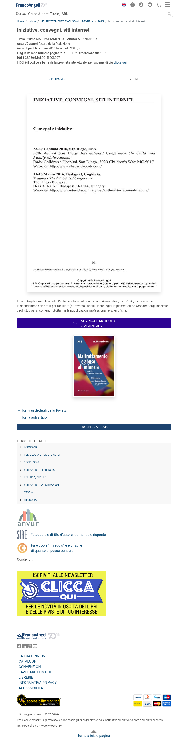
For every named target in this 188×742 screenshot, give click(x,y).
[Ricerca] (169, 14)
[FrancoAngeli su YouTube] (35, 647)
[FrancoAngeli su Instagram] (29, 647)
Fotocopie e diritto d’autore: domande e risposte (68, 535)
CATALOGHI (28, 661)
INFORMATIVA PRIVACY (38, 683)
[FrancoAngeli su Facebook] (19, 647)
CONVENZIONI (30, 667)
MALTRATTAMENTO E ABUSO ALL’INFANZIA (66, 21)
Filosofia (30, 500)
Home (20, 21)
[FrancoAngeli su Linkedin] (24, 647)
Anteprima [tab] (57, 78)
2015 (101, 21)
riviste (32, 21)
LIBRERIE (26, 677)
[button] (123, 5)
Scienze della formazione (42, 484)
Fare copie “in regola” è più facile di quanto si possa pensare (56, 548)
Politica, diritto (35, 477)
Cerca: (21, 14)
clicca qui (120, 62)
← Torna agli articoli (33, 417)
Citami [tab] (134, 78)
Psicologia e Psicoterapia (42, 454)
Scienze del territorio (39, 469)
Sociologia (31, 462)
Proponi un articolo (94, 426)
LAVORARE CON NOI (35, 672)
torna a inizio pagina (94, 736)
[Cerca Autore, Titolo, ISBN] (96, 14)
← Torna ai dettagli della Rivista (42, 410)
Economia (30, 447)
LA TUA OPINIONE (33, 656)
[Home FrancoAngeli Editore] (31, 5)
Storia (28, 492)
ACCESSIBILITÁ (31, 688)
